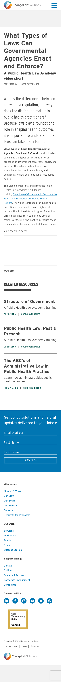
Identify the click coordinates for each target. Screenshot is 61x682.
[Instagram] (24, 601)
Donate (8, 565)
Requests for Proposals (17, 515)
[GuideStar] (16, 616)
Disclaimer (34, 646)
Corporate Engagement (17, 580)
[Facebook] (15, 601)
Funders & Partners (15, 575)
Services (9, 530)
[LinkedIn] (6, 601)
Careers (8, 510)
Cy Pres (8, 570)
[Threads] (49, 601)
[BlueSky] (41, 601)
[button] (54, 6)
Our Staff (9, 495)
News (7, 545)
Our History (10, 505)
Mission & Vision (13, 491)
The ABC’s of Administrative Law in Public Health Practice (26, 366)
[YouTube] (32, 601)
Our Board (9, 500)
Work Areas (10, 535)
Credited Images (11, 646)
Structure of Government (29, 301)
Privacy (24, 646)
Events (7, 540)
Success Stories (13, 549)
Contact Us (10, 584)
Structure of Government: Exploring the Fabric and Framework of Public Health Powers (30, 198)
